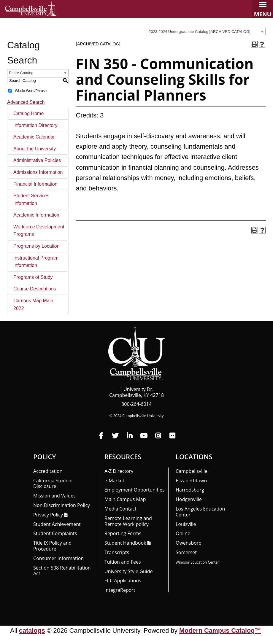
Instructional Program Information (35, 261)
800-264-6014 (136, 404)
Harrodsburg (190, 489)
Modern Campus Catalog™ (220, 630)
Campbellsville (191, 471)
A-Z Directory (118, 471)
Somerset (186, 552)
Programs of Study (33, 277)
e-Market (114, 480)
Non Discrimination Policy (61, 505)
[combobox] (206, 31)
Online (183, 533)
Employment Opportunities (134, 489)
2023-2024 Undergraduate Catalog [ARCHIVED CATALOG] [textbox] (199, 31)
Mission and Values (54, 495)
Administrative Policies (37, 160)
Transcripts (116, 552)
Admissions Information (38, 172)
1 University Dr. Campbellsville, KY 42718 (136, 392)
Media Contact (120, 508)
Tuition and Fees (122, 562)
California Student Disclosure (53, 483)
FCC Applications (122, 580)
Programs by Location (36, 246)
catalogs (32, 630)
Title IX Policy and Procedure (52, 546)
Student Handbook (125, 543)
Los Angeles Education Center (200, 511)
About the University (34, 148)
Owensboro (188, 543)
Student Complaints (55, 533)
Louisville (186, 524)
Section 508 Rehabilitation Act (62, 571)
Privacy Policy (48, 514)
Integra (119, 590)
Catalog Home (28, 113)
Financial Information (35, 184)
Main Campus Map (125, 499)
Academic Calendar (34, 136)
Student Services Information (31, 199)
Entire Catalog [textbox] (21, 73)
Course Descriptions (34, 288)
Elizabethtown (191, 480)
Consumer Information (58, 558)
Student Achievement (57, 524)
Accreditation (48, 471)
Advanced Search (26, 102)
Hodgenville (189, 499)
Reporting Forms (122, 533)
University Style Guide (128, 571)
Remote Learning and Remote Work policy (128, 521)
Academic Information (36, 214)
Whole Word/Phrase (31, 90)
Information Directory (35, 125)
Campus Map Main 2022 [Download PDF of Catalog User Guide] (33, 304)
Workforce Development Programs (38, 230)
